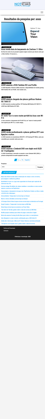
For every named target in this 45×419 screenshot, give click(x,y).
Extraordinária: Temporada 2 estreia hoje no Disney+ (15, 196)
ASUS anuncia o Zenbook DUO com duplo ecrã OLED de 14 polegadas (21, 149)
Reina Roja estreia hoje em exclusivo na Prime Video (15, 207)
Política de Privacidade (9, 228)
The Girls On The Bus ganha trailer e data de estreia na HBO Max (18, 210)
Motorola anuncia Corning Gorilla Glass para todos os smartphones (19, 215)
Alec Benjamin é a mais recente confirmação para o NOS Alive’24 (18, 218)
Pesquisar (4, 163)
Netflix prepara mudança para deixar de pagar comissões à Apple (19, 212)
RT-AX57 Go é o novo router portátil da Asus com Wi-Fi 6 (22, 117)
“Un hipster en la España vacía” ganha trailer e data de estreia (18, 223)
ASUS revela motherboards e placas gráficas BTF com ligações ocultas (22, 133)
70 (22, 160)
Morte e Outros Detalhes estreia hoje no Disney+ (14, 198)
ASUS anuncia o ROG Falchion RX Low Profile (19, 85)
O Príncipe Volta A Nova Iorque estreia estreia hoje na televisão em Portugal (22, 201)
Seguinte (27, 160)
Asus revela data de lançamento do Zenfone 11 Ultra (21, 49)
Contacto (6, 230)
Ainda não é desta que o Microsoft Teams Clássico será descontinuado (20, 221)
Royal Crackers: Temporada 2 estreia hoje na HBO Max (16, 204)
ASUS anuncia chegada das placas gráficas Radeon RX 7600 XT (21, 100)
